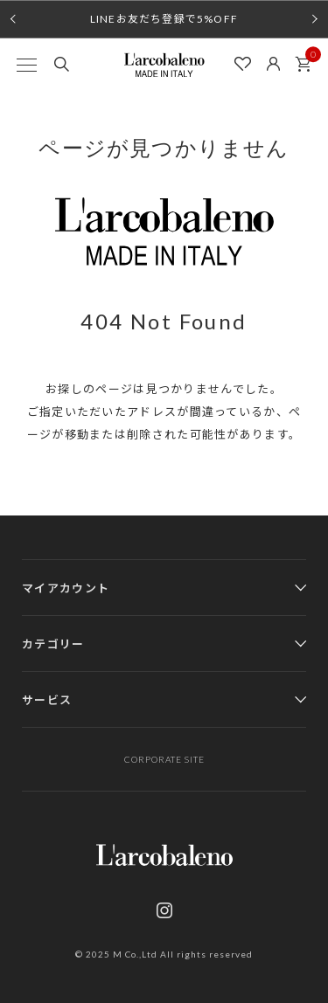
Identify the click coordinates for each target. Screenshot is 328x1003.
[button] (13, 19)
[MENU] (26, 64)
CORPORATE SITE (164, 759)
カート (308, 59)
